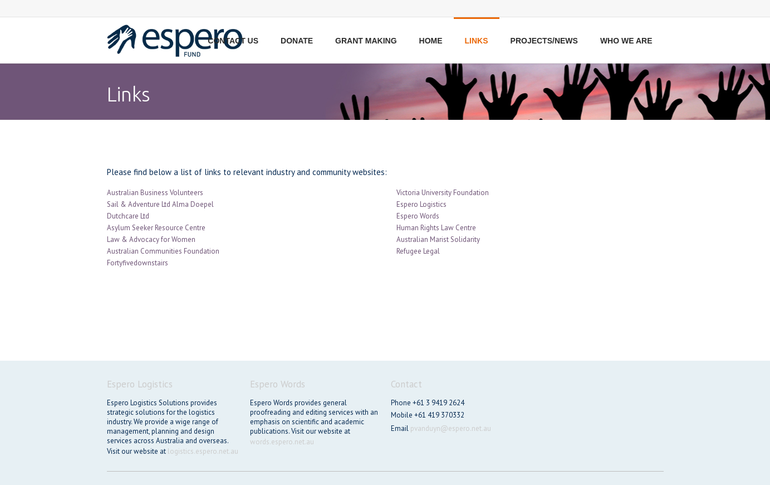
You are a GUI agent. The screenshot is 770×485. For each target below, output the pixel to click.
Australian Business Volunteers (155, 192)
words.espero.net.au (282, 442)
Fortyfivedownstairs (137, 263)
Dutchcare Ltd (128, 216)
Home (431, 40)
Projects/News (544, 40)
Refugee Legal (418, 251)
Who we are (626, 40)
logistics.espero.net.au (203, 451)
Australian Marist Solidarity (438, 239)
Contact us (233, 40)
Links (476, 40)
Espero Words (417, 216)
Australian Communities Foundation (163, 251)
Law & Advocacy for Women (151, 239)
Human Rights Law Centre (436, 227)
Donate (297, 40)
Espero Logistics (421, 204)
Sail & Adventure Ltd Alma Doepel (160, 204)
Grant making (365, 40)
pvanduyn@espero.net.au (450, 428)
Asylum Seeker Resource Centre (156, 227)
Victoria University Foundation (442, 192)
